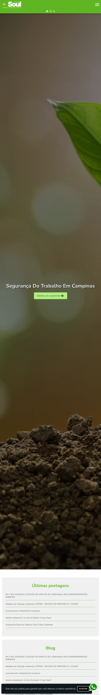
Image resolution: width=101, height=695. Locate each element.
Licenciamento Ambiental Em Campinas (23, 611)
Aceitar (83, 688)
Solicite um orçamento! (50, 295)
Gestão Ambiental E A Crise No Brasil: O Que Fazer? (28, 617)
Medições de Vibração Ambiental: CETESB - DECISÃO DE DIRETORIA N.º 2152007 (42, 604)
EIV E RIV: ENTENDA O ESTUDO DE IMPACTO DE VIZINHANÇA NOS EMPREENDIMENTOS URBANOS (46, 595)
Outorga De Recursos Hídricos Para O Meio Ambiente (29, 624)
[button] (97, 5)
